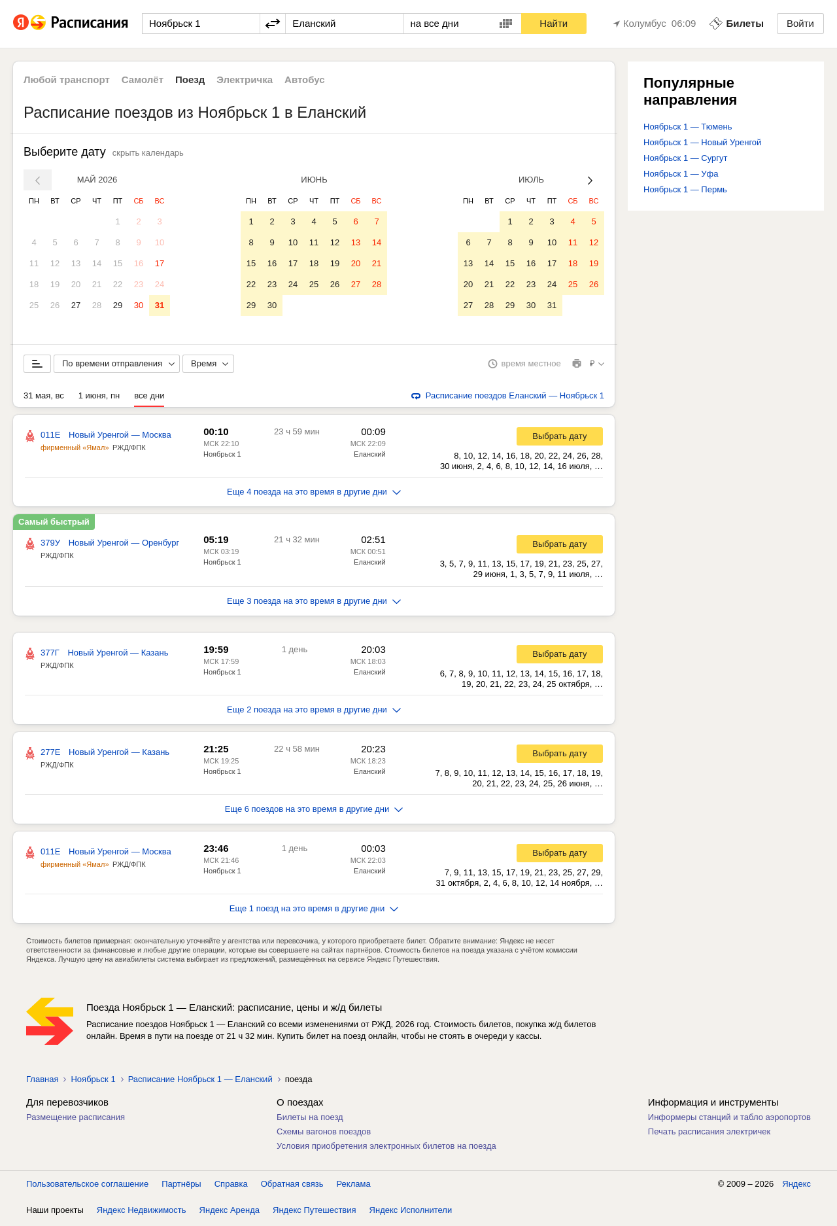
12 (55, 263)
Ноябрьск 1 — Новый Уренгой (702, 142)
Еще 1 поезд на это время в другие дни (314, 911)
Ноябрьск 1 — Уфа (681, 174)
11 (34, 263)
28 (96, 305)
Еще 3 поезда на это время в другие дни (314, 603)
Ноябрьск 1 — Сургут (685, 158)
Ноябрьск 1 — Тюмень (687, 126)
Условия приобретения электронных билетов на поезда (386, 1148)
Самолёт (142, 79)
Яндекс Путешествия (314, 1212)
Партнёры (181, 1186)
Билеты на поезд (310, 1120)
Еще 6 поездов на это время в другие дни (314, 811)
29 (117, 305)
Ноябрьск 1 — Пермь (685, 189)
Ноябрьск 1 (222, 457)
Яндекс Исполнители (411, 1212)
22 (117, 284)
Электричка (244, 79)
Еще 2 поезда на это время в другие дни (314, 712)
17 (159, 263)
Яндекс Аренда (229, 1212)
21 (96, 284)
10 (159, 242)
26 (55, 305)
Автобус (304, 79)
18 (34, 284)
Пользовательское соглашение (87, 1186)
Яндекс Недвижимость (141, 1212)
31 (159, 305)
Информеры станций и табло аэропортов (729, 1120)
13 (75, 263)
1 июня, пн (99, 398)
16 (138, 263)
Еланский (370, 457)
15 (117, 263)
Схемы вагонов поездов (324, 1134)
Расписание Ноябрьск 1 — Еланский (200, 1082)
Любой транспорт (67, 79)
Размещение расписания (75, 1120)
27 (75, 305)
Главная (42, 1082)
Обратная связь (292, 1186)
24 (159, 284)
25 (34, 305)
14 (96, 263)
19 (55, 284)
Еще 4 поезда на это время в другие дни (314, 494)
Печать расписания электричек (709, 1134)
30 (138, 305)
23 (138, 284)
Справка (231, 1186)
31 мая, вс (44, 398)
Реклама (354, 1186)
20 (75, 284)
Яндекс (796, 1186)
